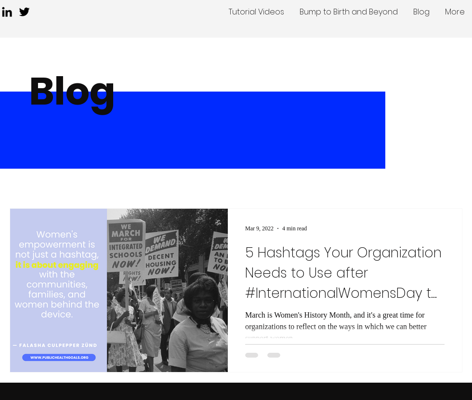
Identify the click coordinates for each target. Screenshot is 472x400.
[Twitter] (24, 12)
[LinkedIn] (7, 12)
